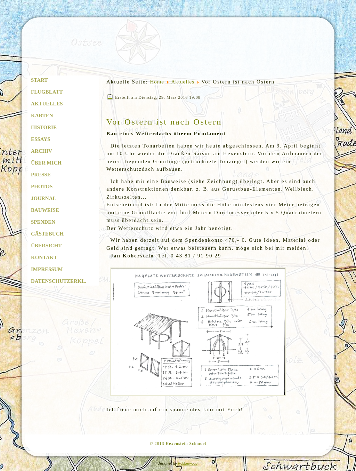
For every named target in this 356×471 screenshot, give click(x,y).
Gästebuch (47, 234)
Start (39, 80)
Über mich (46, 163)
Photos (41, 186)
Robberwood (187, 463)
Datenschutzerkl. (58, 281)
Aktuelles (47, 103)
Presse (41, 174)
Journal (43, 198)
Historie (44, 127)
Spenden (43, 222)
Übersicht (46, 245)
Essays (40, 139)
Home (157, 82)
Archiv (41, 151)
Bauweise (45, 210)
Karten (42, 115)
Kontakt (44, 257)
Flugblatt (47, 92)
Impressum (47, 269)
